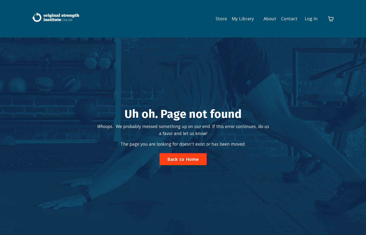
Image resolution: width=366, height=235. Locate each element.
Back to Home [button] (183, 159)
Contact (289, 18)
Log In (311, 18)
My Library (243, 18)
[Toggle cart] (331, 18)
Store (221, 18)
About (269, 18)
